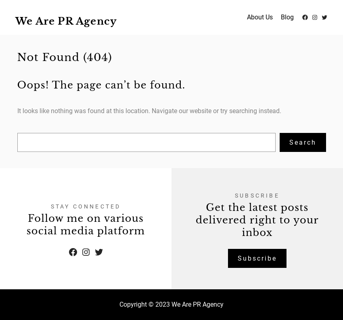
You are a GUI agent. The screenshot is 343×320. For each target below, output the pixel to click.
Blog (287, 17)
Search (302, 142)
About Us (260, 17)
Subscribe (257, 258)
